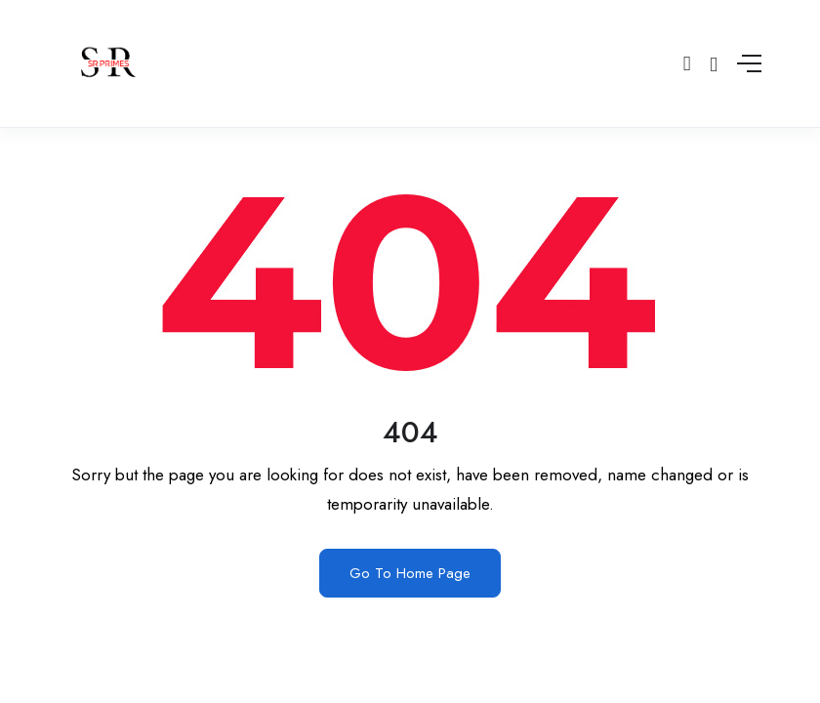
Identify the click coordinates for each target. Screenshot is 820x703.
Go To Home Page (410, 573)
